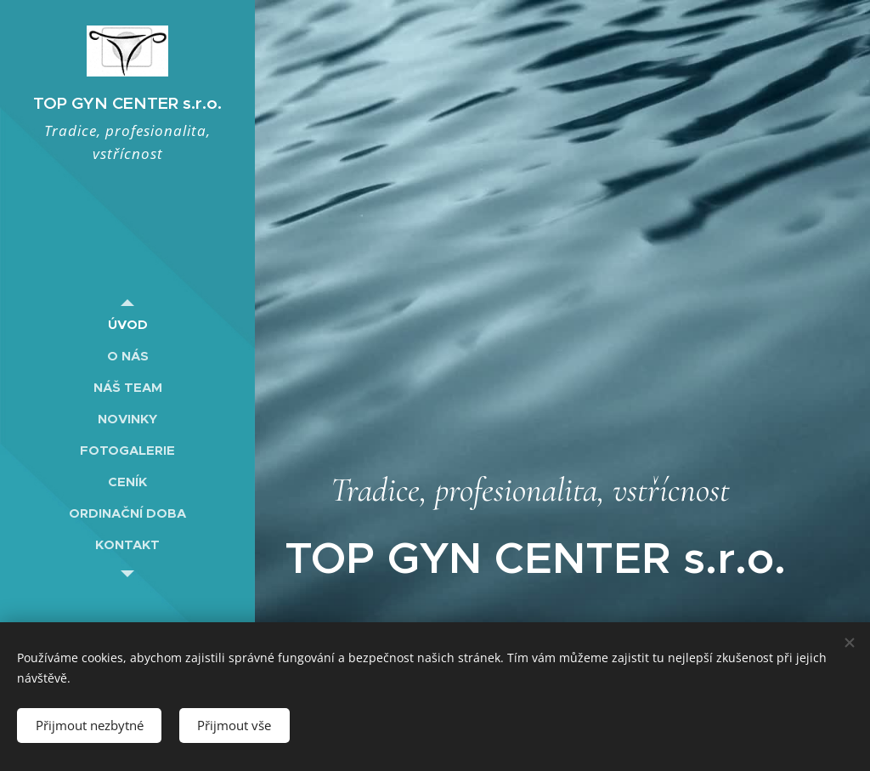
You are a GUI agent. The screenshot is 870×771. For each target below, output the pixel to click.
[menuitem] (127, 324)
